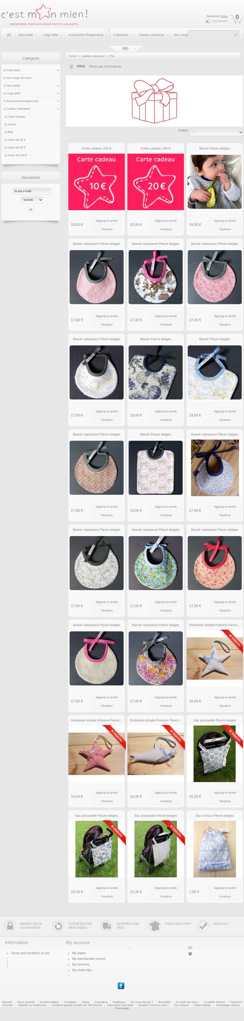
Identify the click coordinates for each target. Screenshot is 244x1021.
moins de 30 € (16, 139)
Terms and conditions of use (30, 953)
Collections (123, 37)
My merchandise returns (88, 959)
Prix (10, 132)
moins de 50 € (16, 147)
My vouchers (81, 964)
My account (78, 942)
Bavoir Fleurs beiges (214, 148)
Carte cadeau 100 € (96, 148)
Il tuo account (220, 21)
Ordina (183, 130)
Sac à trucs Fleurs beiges (215, 816)
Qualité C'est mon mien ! (153, 1005)
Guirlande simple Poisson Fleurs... (215, 625)
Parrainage (122, 1008)
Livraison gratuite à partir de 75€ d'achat (76, 1005)
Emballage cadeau (228, 1005)
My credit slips (82, 970)
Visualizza (107, 229)
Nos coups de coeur (19, 77)
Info (125, 48)
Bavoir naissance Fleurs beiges (96, 244)
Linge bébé (53, 37)
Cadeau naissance (153, 37)
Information (16, 942)
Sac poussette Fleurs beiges (214, 720)
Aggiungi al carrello (107, 220)
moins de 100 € (17, 155)
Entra (224, 16)
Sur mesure (181, 1005)
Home (72, 56)
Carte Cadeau (16, 116)
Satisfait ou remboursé (32, 1005)
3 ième (12, 124)
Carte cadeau (202, 1005)
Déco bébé (27, 37)
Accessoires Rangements (88, 37)
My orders (79, 953)
